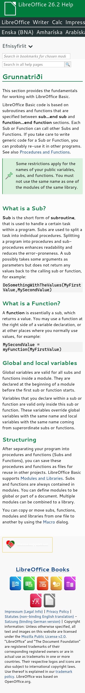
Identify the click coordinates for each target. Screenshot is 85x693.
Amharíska (49, 32)
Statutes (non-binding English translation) (39, 616)
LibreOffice (15, 22)
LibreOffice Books (43, 569)
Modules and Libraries (41, 478)
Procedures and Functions (45, 152)
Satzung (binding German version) (33, 621)
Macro (49, 522)
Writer (40, 22)
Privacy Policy (57, 611)
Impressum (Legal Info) (24, 611)
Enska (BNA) (17, 32)
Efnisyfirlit (14, 45)
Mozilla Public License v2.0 (43, 636)
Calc (57, 22)
